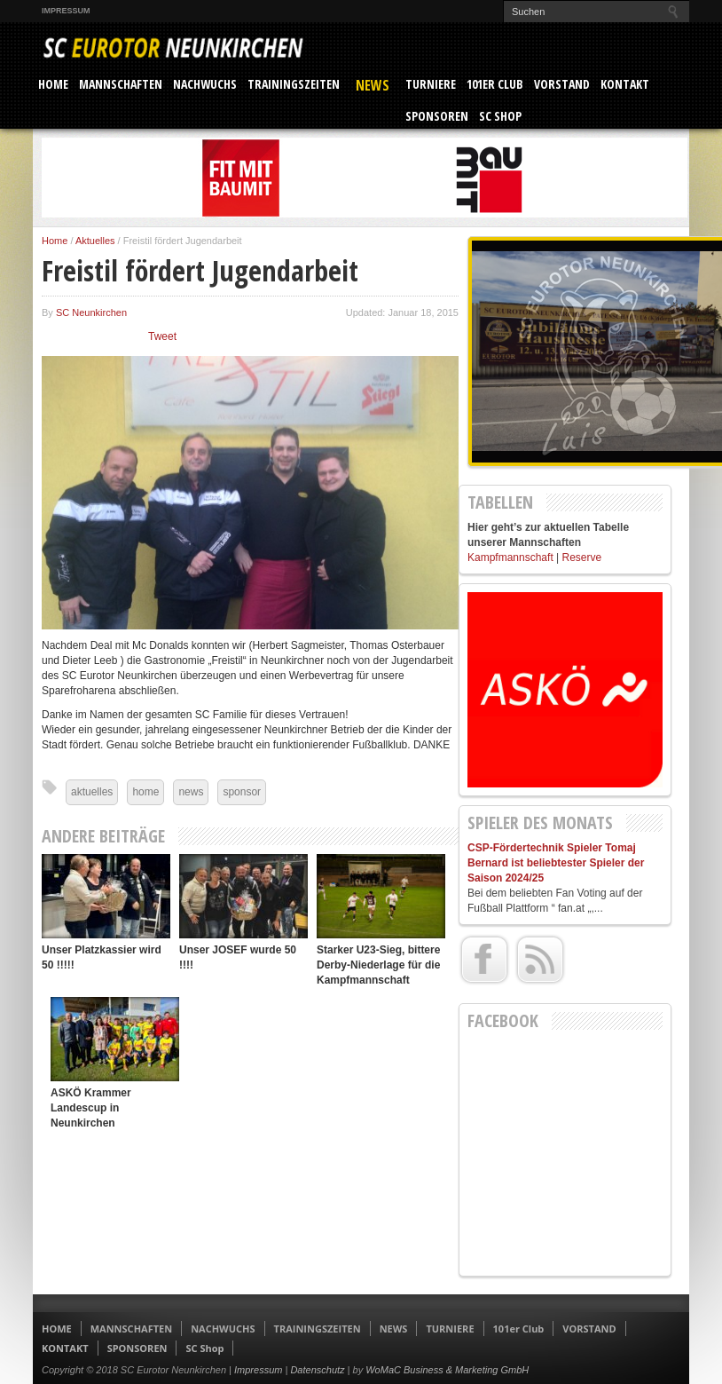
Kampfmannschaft (510, 557)
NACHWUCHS (205, 83)
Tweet (162, 336)
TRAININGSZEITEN (293, 83)
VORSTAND (562, 83)
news (190, 792)
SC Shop (500, 115)
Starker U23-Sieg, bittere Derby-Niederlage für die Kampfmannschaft (378, 965)
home (145, 792)
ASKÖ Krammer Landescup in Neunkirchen (91, 1108)
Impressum (66, 10)
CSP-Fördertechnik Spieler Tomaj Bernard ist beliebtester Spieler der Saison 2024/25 (555, 863)
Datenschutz (317, 1369)
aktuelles (92, 792)
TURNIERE (430, 83)
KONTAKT (624, 83)
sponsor (242, 792)
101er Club (495, 83)
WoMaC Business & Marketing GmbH (447, 1369)
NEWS (372, 85)
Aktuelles (95, 240)
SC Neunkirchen (91, 312)
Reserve (582, 557)
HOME (53, 83)
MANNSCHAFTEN (120, 83)
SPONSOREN (436, 115)
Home (54, 240)
